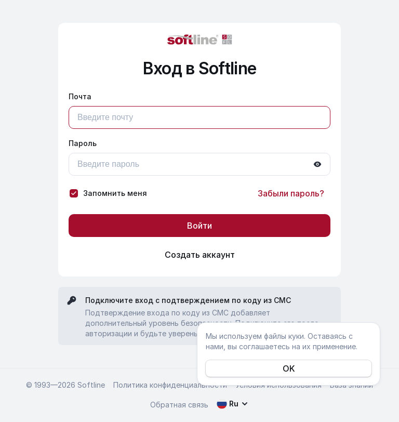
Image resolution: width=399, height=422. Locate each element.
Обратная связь (179, 404)
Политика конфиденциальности (170, 384)
